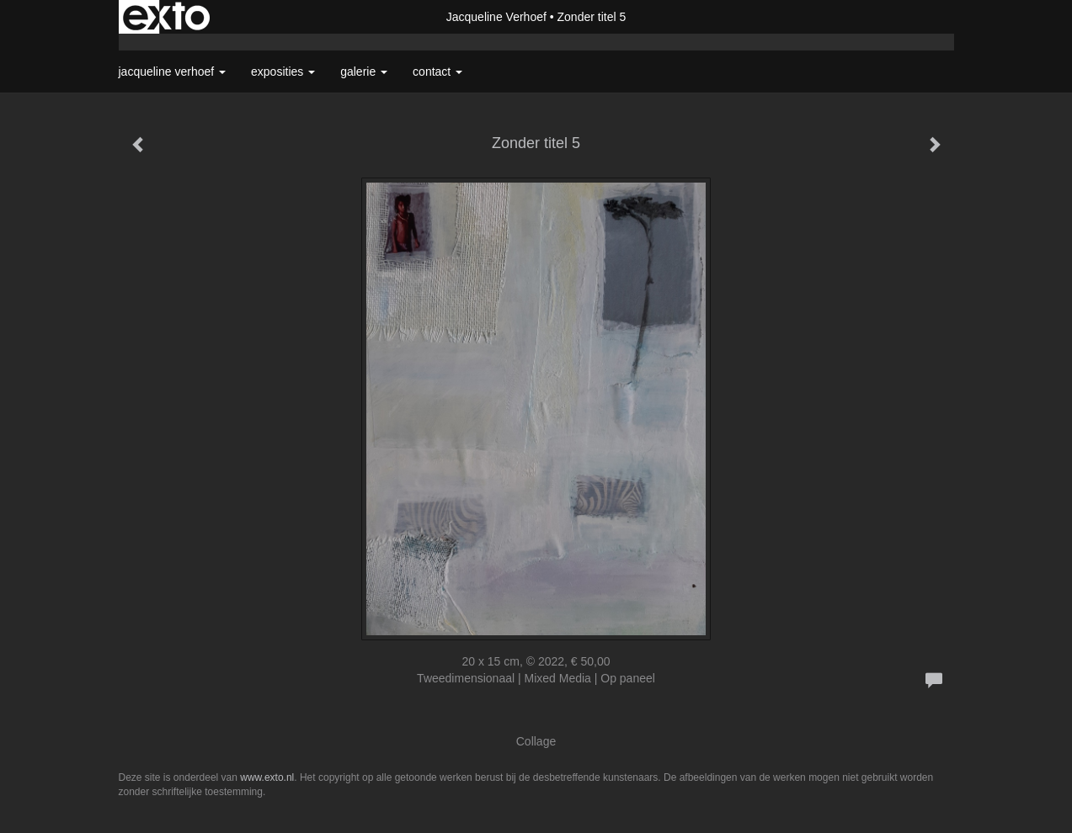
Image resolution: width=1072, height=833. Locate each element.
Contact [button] (437, 71)
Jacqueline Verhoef (496, 17)
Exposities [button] (283, 71)
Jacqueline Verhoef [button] (173, 71)
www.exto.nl (267, 777)
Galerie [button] (363, 71)
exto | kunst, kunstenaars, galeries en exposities (166, 17)
